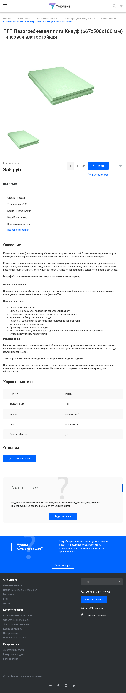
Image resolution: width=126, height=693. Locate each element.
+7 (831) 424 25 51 (98, 592)
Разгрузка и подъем (14, 654)
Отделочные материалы (16, 620)
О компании (10, 579)
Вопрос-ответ (10, 659)
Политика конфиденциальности (20, 590)
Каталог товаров (13, 609)
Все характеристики (18, 229)
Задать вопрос (63, 516)
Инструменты (10, 633)
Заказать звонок (94, 599)
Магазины (8, 594)
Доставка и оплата (13, 650)
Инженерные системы (15, 637)
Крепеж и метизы (12, 628)
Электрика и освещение (16, 624)
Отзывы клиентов (12, 585)
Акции (6, 603)
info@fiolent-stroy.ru (96, 608)
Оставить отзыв (21, 458)
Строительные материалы (17, 615)
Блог (5, 598)
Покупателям (11, 644)
